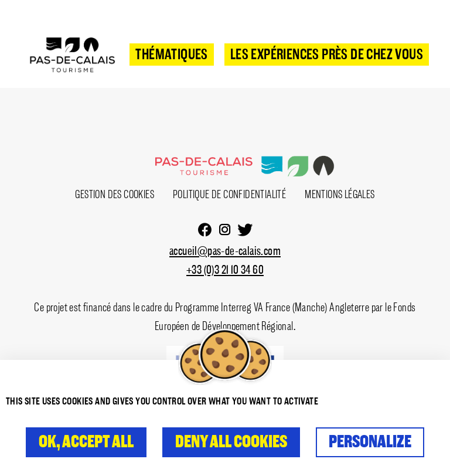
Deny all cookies (231, 442)
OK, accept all (86, 442)
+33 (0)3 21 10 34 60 (225, 270)
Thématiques (171, 55)
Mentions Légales (339, 194)
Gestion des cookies (114, 194)
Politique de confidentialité (229, 194)
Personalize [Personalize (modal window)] (370, 442)
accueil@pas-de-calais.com (225, 252)
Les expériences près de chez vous (326, 55)
